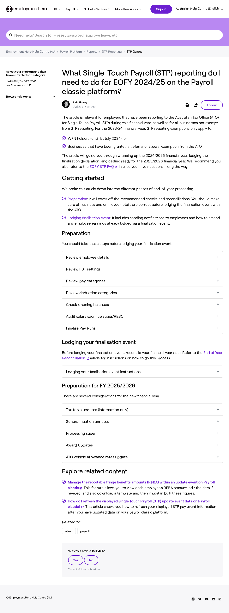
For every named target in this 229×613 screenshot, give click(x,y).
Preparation (77, 199)
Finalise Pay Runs (80, 328)
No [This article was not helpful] (91, 561)
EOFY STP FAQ (102, 167)
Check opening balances (87, 305)
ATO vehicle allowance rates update (97, 457)
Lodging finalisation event (89, 218)
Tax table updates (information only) (97, 410)
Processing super (81, 434)
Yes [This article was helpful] (75, 561)
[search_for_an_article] (114, 36)
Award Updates (79, 445)
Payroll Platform (71, 52)
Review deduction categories (91, 293)
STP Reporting (112, 52)
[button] (31, 97)
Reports (92, 52)
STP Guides (134, 52)
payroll (85, 532)
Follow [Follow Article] (212, 106)
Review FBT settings (83, 269)
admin (69, 532)
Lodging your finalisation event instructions (103, 372)
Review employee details (87, 258)
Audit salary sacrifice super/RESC (95, 317)
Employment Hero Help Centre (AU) (30, 52)
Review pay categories (85, 281)
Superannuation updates (87, 422)
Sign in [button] (161, 9)
